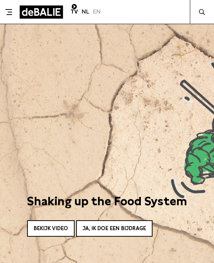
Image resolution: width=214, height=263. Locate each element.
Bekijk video (51, 228)
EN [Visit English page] (97, 11)
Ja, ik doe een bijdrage (114, 228)
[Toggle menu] (8, 12)
